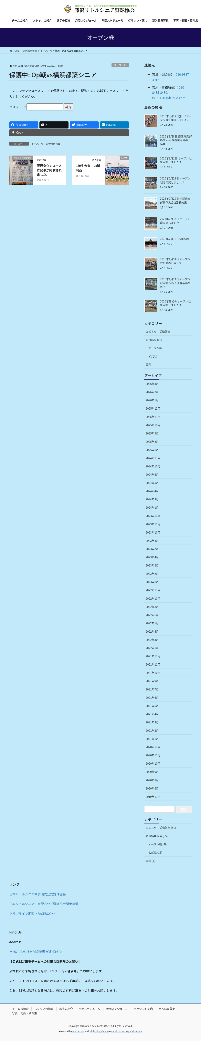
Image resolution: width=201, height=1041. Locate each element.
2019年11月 (153, 797)
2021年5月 (152, 706)
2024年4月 (152, 491)
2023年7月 (152, 549)
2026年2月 (152, 392)
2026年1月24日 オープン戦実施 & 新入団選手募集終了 (175, 283)
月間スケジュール (89, 1009)
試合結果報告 (53, 143)
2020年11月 (153, 755)
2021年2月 (152, 730)
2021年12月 (153, 656)
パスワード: (36, 106)
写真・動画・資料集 (24, 1013)
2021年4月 (152, 714)
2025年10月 (153, 425)
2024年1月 (152, 507)
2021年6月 (152, 697)
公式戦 (152, 356)
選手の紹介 (66, 1009)
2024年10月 (153, 466)
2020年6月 (152, 788)
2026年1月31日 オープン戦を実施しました (175, 261)
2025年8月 (152, 442)
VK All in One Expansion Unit (126, 1031)
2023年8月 (152, 541)
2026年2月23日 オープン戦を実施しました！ (175, 180)
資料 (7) (150, 861)
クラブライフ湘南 (21, 913)
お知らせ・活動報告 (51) (161, 828)
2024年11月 (153, 458)
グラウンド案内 (143, 1009)
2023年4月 (152, 557)
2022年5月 (152, 623)
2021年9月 (152, 681)
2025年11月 (153, 417)
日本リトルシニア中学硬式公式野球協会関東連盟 (43, 903)
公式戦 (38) (155, 852)
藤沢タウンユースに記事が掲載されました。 (49, 170)
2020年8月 (152, 780)
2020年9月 (152, 772)
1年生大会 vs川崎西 (88, 167)
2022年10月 (153, 598)
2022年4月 (152, 631)
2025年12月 (153, 408)
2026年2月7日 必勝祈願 (174, 239)
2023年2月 (152, 574)
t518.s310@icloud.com (168, 97)
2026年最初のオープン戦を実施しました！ (175, 303)
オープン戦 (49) (157, 844)
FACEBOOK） (47, 913)
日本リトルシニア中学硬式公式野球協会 (37, 894)
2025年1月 (152, 450)
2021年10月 (153, 673)
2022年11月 (153, 590)
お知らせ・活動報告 (158, 331)
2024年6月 (152, 474)
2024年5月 (152, 483)
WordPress (78, 1031)
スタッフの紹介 (44, 1009)
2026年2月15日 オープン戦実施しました (175, 221)
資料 (148, 364)
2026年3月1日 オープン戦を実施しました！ (176, 160)
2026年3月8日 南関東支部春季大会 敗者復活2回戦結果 (176, 140)
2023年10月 (153, 532)
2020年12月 (153, 747)
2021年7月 (152, 689)
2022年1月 (152, 648)
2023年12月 (153, 516)
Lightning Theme (99, 1031)
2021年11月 (153, 664)
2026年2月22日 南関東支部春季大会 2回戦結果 (175, 200)
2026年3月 (152, 384)
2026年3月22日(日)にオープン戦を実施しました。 (176, 118)
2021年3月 (152, 722)
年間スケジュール (117, 1009)
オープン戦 (120, 65)
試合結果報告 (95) (157, 836)
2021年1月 (152, 739)
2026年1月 (152, 400)
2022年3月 (152, 640)
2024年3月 (152, 499)
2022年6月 (152, 615)
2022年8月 (152, 607)
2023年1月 (152, 582)
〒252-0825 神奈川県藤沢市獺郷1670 (35, 951)
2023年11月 (153, 524)
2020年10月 (153, 763)
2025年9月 (152, 433)
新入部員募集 (167, 1009)
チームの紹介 (20, 1009)
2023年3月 (152, 565)
